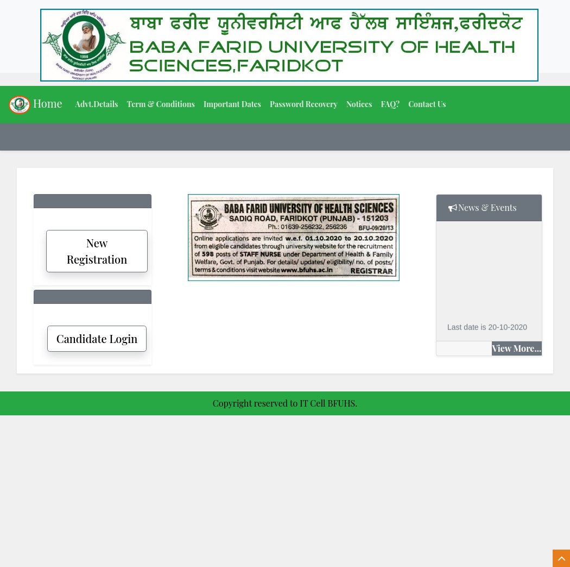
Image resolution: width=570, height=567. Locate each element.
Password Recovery (304, 104)
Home (35, 105)
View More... (517, 348)
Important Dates (232, 104)
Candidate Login (96, 338)
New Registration (97, 250)
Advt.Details (96, 104)
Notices (359, 104)
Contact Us (427, 104)
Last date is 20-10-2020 (487, 327)
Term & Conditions (160, 104)
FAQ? (390, 104)
